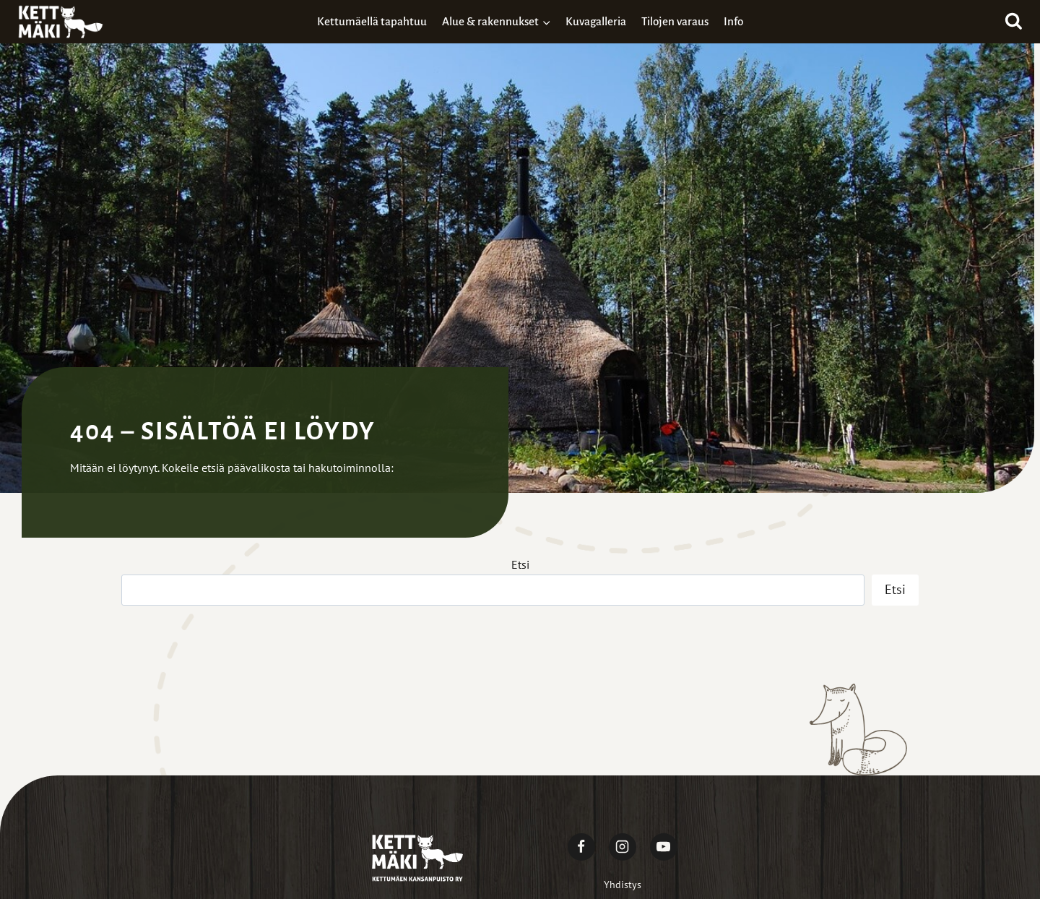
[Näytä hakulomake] (1014, 22)
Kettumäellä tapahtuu (372, 21)
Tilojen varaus (674, 21)
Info (733, 21)
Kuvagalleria (596, 21)
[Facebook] (581, 847)
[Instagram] (622, 847)
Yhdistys (622, 884)
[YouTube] (663, 847)
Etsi (520, 564)
